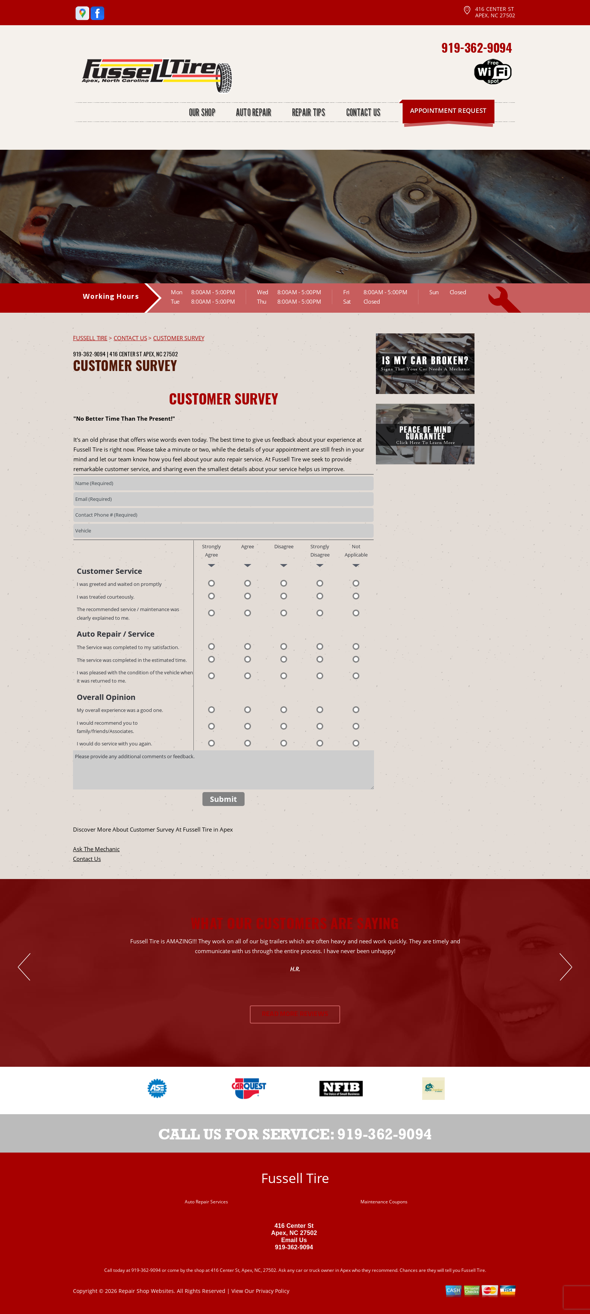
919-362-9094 (476, 47)
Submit (223, 799)
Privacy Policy (272, 1290)
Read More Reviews (295, 1014)
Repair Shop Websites (146, 1290)
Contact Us (87, 858)
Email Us (294, 1240)
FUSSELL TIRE (90, 338)
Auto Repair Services (206, 1201)
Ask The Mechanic (96, 849)
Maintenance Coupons (384, 1201)
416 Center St (125, 354)
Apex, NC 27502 (160, 354)
